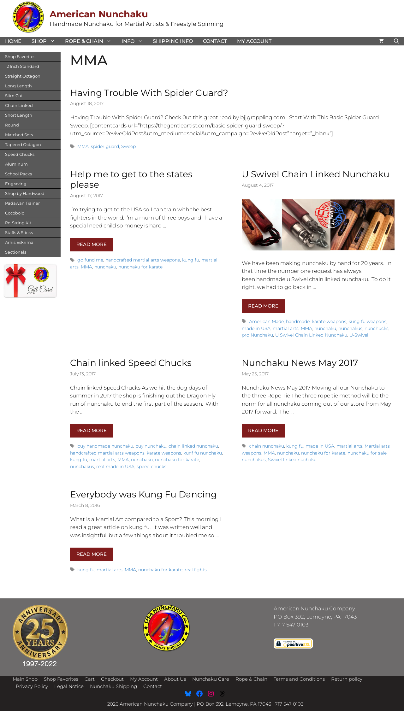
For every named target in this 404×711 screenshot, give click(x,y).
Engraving (16, 183)
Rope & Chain (90, 41)
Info (135, 41)
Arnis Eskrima (19, 242)
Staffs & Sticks (19, 232)
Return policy (346, 679)
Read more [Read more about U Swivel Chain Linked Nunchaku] (263, 306)
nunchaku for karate (140, 267)
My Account (254, 41)
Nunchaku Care (210, 679)
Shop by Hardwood (25, 193)
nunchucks (377, 328)
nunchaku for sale (367, 453)
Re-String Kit (18, 222)
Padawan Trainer (22, 203)
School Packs (18, 173)
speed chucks (151, 466)
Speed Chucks (19, 154)
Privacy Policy (32, 686)
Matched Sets (19, 134)
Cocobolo (14, 212)
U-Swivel (358, 335)
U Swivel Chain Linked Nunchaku (315, 174)
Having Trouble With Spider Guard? (149, 92)
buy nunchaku (150, 446)
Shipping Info (173, 41)
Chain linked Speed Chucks (131, 362)
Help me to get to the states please (131, 179)
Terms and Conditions (299, 679)
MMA (83, 146)
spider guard (105, 146)
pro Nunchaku (257, 335)
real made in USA (115, 466)
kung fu (190, 260)
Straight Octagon (22, 76)
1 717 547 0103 (291, 624)
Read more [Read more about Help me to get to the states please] (91, 244)
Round (12, 124)
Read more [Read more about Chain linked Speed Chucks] (91, 430)
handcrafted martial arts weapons (142, 260)
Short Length (18, 115)
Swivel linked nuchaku (292, 459)
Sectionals (15, 252)
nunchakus (350, 328)
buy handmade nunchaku (105, 446)
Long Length (18, 85)
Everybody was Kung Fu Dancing (143, 494)
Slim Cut (14, 95)
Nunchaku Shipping (113, 686)
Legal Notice (69, 686)
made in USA (256, 328)
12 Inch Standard (22, 66)
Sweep (128, 146)
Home (13, 41)
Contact (215, 41)
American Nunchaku (99, 14)
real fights (196, 570)
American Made (266, 321)
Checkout (112, 679)
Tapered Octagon (23, 144)
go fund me (90, 260)
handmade (298, 321)
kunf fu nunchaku (202, 453)
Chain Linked (19, 105)
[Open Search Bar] (396, 41)
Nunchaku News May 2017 (300, 362)
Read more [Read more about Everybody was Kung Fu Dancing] (91, 554)
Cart (90, 679)
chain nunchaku (266, 446)
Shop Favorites (20, 56)
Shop (46, 41)
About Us (175, 679)
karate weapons (329, 321)
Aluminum (16, 164)
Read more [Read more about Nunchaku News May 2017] (263, 430)
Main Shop (25, 679)
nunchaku (105, 267)
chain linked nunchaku (193, 446)
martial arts (286, 328)
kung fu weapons (367, 321)
